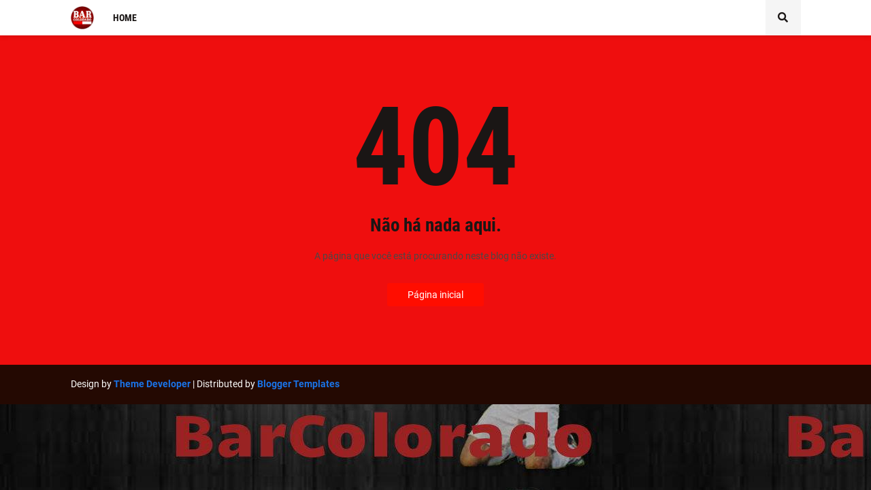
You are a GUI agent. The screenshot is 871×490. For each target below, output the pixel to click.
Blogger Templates (298, 383)
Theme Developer (152, 383)
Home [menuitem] (125, 17)
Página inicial (435, 294)
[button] (783, 17)
